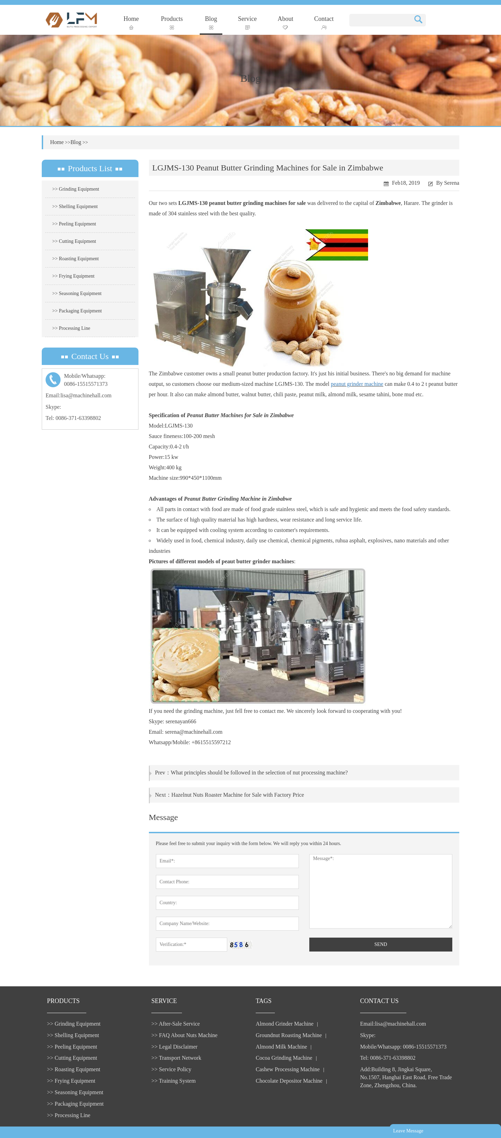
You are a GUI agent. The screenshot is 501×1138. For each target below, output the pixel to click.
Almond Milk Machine (281, 1047)
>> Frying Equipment (73, 276)
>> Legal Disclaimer (174, 1047)
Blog (211, 22)
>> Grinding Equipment (75, 189)
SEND (380, 944)
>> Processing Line (71, 328)
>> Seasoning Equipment (77, 293)
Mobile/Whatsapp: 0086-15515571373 (403, 1047)
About (285, 22)
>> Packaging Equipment (77, 310)
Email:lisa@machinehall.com (78, 395)
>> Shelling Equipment (75, 206)
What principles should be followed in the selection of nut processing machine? (259, 772)
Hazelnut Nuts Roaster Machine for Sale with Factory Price (238, 795)
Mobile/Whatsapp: (90, 380)
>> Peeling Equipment (74, 223)
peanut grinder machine (357, 384)
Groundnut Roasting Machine (289, 1035)
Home (131, 22)
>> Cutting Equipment (74, 241)
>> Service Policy (171, 1069)
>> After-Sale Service (175, 1024)
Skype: (53, 407)
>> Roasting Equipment (75, 258)
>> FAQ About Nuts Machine (184, 1035)
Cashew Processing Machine (288, 1069)
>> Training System (173, 1081)
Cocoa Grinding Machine (284, 1058)
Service (247, 22)
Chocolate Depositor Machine (289, 1081)
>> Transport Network (176, 1058)
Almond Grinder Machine (284, 1024)
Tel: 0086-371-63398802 (73, 418)
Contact (324, 22)
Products (172, 22)
